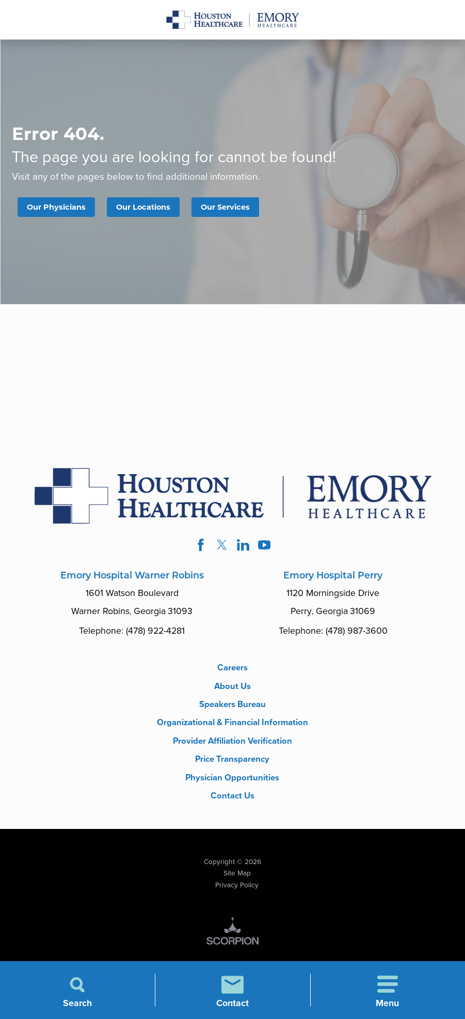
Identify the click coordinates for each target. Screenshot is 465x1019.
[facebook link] (199, 546)
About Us (232, 689)
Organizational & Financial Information (232, 733)
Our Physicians (58, 207)
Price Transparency (232, 777)
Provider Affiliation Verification (232, 758)
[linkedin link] (244, 546)
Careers (232, 670)
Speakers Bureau (232, 709)
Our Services (237, 207)
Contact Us (232, 816)
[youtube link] (266, 546)
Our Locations (150, 207)
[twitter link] (221, 546)
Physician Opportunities (232, 797)
